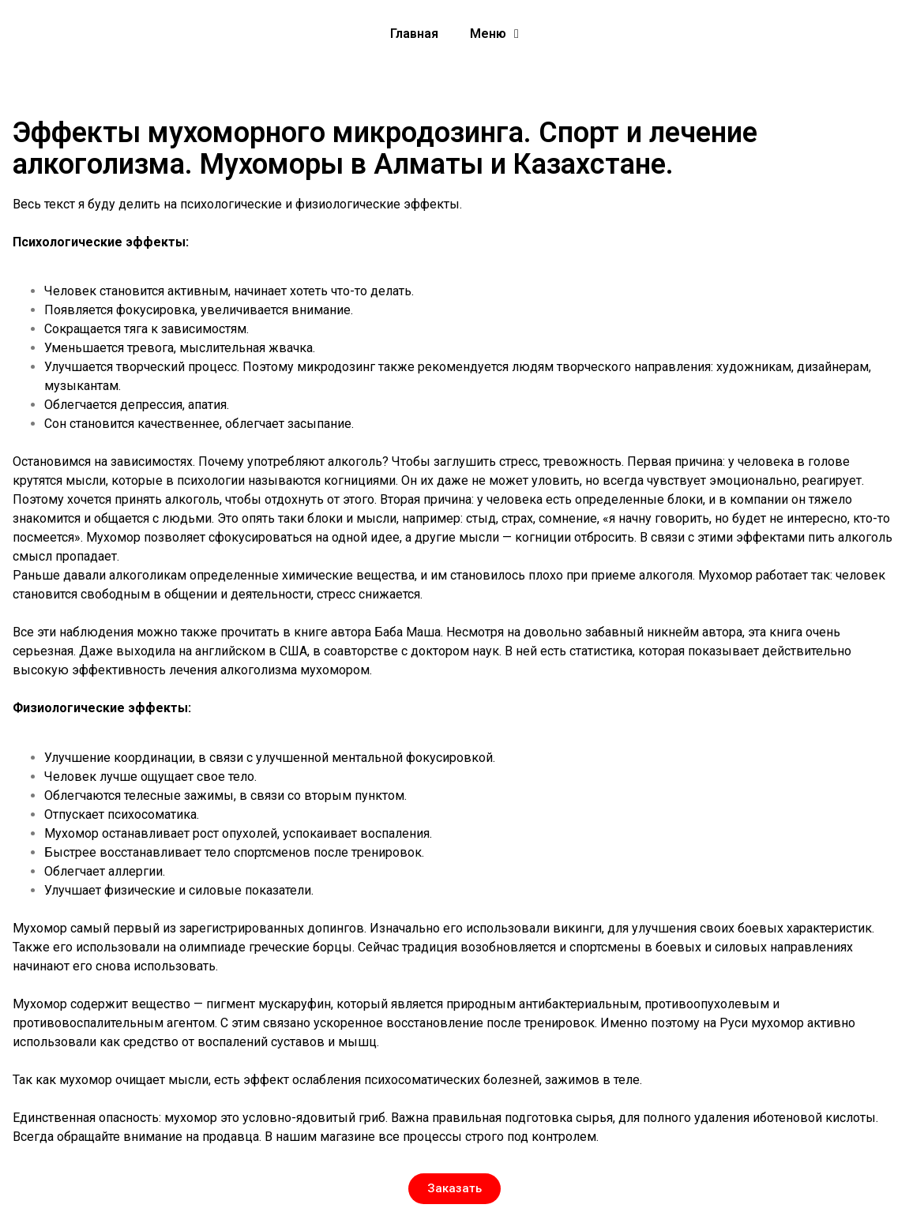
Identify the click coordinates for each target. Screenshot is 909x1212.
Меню (494, 34)
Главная (414, 33)
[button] (454, 1188)
